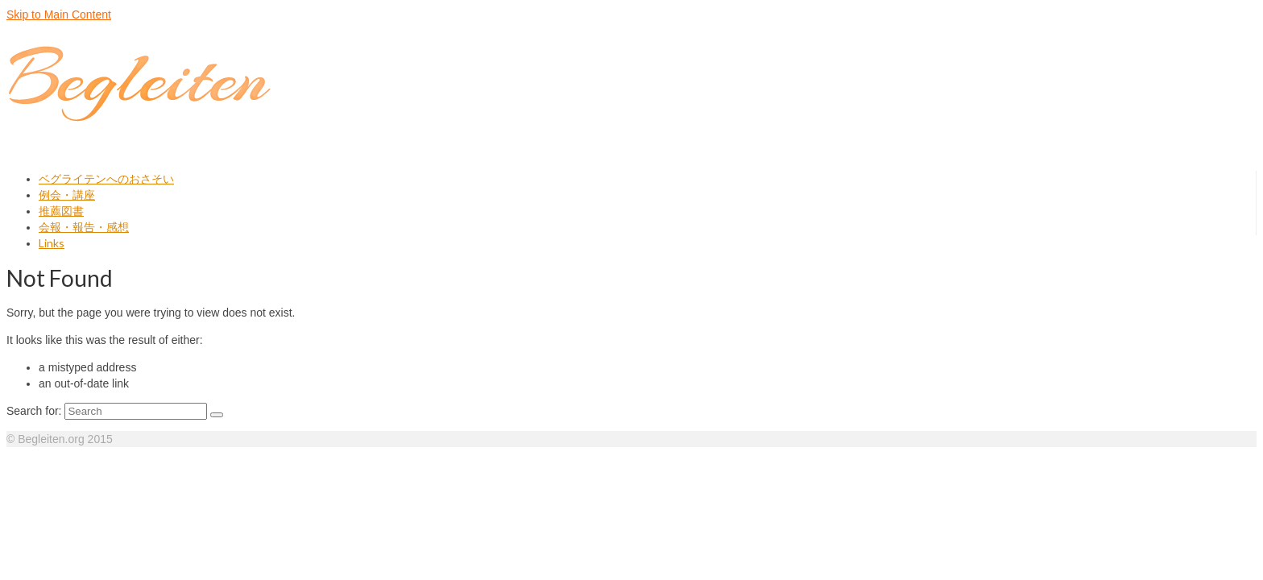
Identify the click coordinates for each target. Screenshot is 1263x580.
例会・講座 (67, 194)
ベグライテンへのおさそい (106, 178)
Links (51, 243)
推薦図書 (61, 211)
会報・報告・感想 (84, 227)
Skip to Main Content (58, 14)
